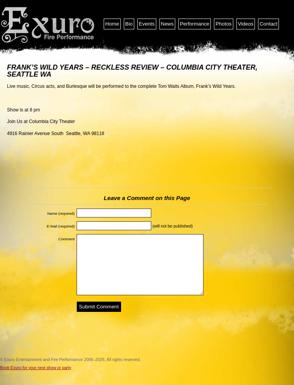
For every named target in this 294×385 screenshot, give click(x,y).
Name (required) (61, 213)
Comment (66, 239)
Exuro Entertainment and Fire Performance (48, 25)
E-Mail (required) (61, 226)
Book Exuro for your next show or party (35, 367)
